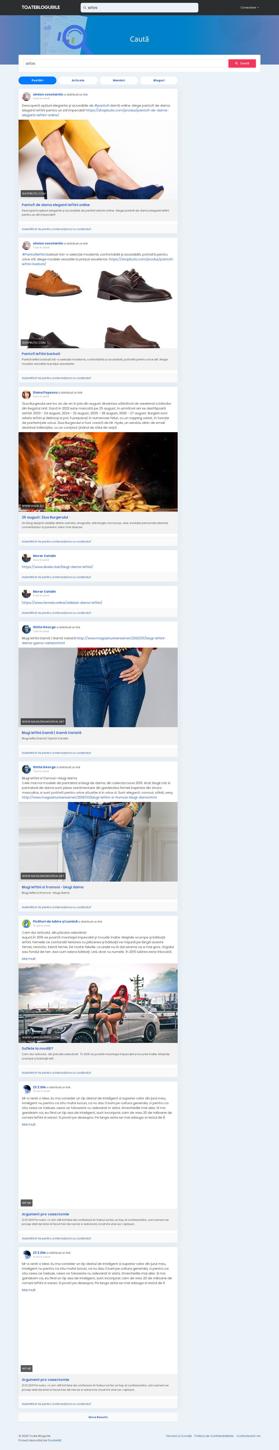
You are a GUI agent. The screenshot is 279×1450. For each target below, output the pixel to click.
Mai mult (29, 958)
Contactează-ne (248, 1436)
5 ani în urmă (41, 595)
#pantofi (101, 105)
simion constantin (48, 94)
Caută (242, 63)
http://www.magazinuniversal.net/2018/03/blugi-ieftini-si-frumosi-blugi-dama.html (89, 797)
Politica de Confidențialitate (214, 1436)
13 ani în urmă (41, 1091)
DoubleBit (54, 1440)
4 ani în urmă (41, 396)
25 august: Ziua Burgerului (45, 517)
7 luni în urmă (41, 247)
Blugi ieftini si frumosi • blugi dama (52, 887)
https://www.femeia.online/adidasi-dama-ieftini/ (62, 602)
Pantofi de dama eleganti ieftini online (56, 205)
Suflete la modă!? (37, 1048)
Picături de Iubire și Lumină (55, 921)
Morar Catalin (44, 556)
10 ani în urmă (41, 925)
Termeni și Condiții (179, 1436)
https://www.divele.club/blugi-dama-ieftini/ (57, 567)
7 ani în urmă (41, 631)
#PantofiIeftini (34, 254)
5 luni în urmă (41, 98)
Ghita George (44, 627)
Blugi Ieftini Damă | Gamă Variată (51, 732)
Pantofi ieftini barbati (41, 353)
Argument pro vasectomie (45, 1214)
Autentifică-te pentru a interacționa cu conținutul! (56, 229)
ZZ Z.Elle (39, 1087)
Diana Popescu (45, 392)
